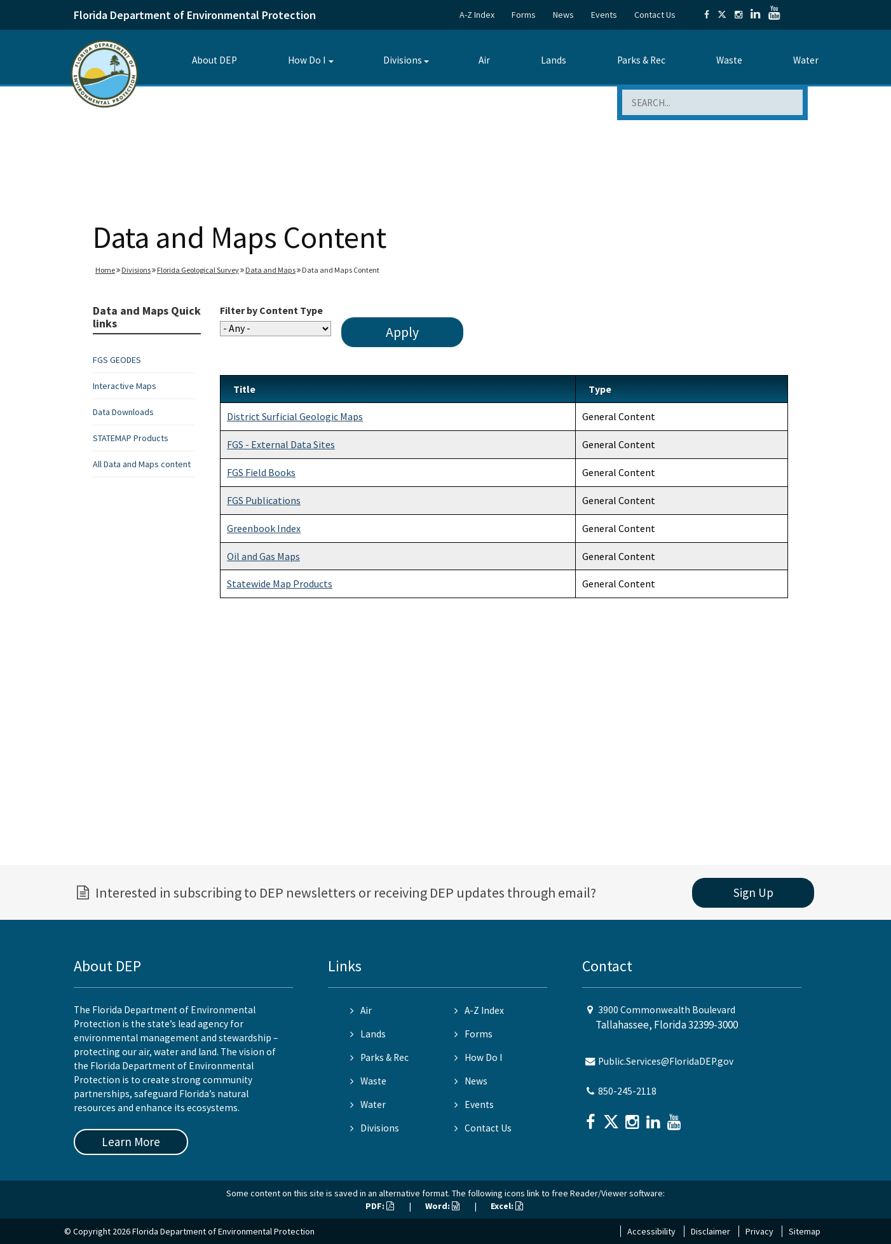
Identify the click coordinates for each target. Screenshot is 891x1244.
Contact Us (655, 14)
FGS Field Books (261, 472)
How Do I (306, 60)
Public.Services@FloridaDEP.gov (665, 1061)
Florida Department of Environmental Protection (195, 15)
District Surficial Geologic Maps (295, 416)
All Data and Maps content (142, 464)
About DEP (214, 60)
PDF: (379, 1206)
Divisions (402, 60)
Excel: (507, 1206)
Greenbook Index (264, 528)
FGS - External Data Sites (281, 444)
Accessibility (651, 1231)
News (563, 14)
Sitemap (804, 1231)
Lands (553, 60)
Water (806, 60)
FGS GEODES (117, 360)
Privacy (759, 1231)
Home (105, 270)
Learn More (131, 1141)
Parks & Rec (641, 60)
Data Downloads (123, 412)
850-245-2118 (627, 1091)
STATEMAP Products (130, 438)
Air (484, 60)
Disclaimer (710, 1231)
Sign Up (753, 892)
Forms (524, 14)
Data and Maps (270, 270)
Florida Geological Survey (198, 270)
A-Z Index (476, 14)
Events (604, 14)
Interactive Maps (124, 386)
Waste (729, 60)
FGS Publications (264, 500)
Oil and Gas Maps (263, 556)
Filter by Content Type (271, 310)
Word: (442, 1206)
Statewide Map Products (279, 583)
